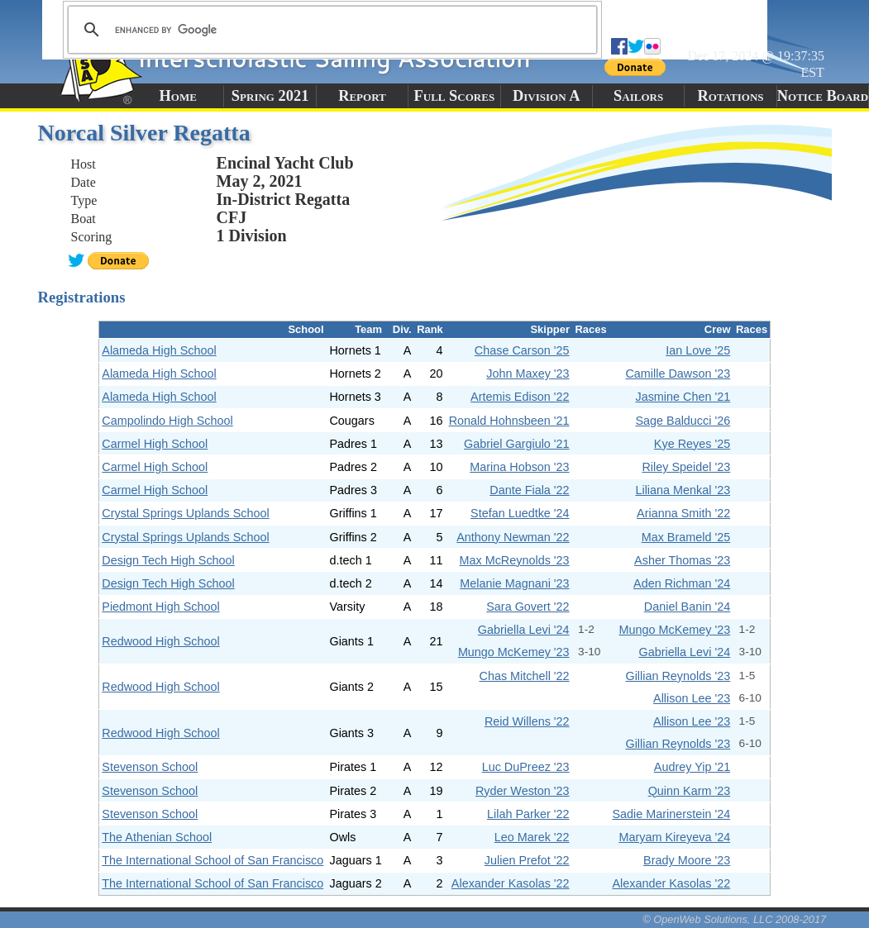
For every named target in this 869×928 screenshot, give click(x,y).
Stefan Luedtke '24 (520, 513)
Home (178, 96)
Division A (546, 96)
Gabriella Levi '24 (524, 629)
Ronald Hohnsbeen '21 (509, 420)
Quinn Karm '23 (689, 790)
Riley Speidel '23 (686, 467)
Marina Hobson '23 (519, 467)
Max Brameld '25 (686, 537)
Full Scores (454, 96)
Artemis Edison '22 (520, 396)
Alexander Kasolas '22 (510, 883)
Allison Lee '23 (691, 698)
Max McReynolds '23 (514, 560)
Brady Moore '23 (686, 860)
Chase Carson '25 (522, 350)
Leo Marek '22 (532, 837)
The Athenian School (157, 837)
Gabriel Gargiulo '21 (517, 443)
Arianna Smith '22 (683, 513)
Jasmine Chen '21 (682, 396)
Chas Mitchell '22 (524, 676)
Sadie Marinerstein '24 (671, 814)
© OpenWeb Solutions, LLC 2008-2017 (734, 919)
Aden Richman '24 (681, 583)
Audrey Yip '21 (692, 766)
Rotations (731, 96)
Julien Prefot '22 (527, 860)
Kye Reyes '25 (692, 443)
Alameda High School (159, 350)
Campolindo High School (167, 420)
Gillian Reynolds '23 (677, 676)
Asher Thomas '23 (682, 560)
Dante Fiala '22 (529, 490)
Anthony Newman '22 (512, 537)
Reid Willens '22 (527, 721)
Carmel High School (155, 443)
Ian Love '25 (698, 350)
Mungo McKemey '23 (674, 629)
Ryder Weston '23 (522, 790)
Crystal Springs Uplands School (185, 513)
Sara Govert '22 (527, 606)
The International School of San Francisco (212, 860)
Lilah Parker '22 (528, 814)
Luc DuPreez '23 (526, 766)
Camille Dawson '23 (677, 373)
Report (362, 96)
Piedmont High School (160, 606)
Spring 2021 (270, 96)
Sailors (638, 96)
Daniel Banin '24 (687, 606)
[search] (330, 30)
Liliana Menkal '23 (682, 490)
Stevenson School (150, 766)
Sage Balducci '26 (682, 420)
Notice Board (822, 96)
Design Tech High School (168, 560)
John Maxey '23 (527, 373)
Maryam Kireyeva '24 (674, 837)
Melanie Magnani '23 (514, 583)
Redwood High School (160, 641)
